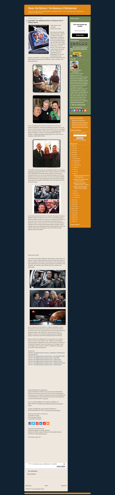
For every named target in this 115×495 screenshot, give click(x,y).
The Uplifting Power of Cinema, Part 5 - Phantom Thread (47, 361)
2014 (73, 204)
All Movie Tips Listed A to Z (78, 120)
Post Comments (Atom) (38, 489)
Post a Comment (31, 474)
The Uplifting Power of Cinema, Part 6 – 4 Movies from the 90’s (49, 363)
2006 (73, 221)
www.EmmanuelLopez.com (77, 102)
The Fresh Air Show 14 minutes (52, 410)
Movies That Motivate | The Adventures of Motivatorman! (52, 8)
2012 (73, 208)
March (75, 193)
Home (46, 485)
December (76, 158)
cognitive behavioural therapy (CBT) (43, 134)
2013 (73, 206)
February (75, 195)
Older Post (64, 485)
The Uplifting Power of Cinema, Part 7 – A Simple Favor (47, 364)
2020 (73, 150)
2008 (73, 217)
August (75, 167)
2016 (73, 200)
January (75, 197)
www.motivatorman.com (41, 433)
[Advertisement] (45, 480)
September (76, 165)
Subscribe (80, 35)
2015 (73, 202)
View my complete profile (78, 104)
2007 (73, 219)
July (74, 169)
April (74, 191)
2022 (73, 146)
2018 (73, 154)
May (74, 173)
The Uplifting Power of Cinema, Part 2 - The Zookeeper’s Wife (49, 356)
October (75, 163)
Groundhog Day (54, 52)
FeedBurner (83, 139)
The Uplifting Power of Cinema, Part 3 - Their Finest (46, 357)
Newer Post (28, 485)
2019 (73, 152)
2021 (73, 148)
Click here (45, 398)
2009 (73, 215)
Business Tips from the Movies (79, 124)
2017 (73, 156)
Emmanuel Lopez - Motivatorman (77, 71)
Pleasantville (53, 54)
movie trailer (31, 267)
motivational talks (56, 131)
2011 (73, 210)
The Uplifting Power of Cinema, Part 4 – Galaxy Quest (47, 359)
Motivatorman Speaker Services (80, 122)
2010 (73, 213)
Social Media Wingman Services (80, 127)
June (74, 171)
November (76, 160)
